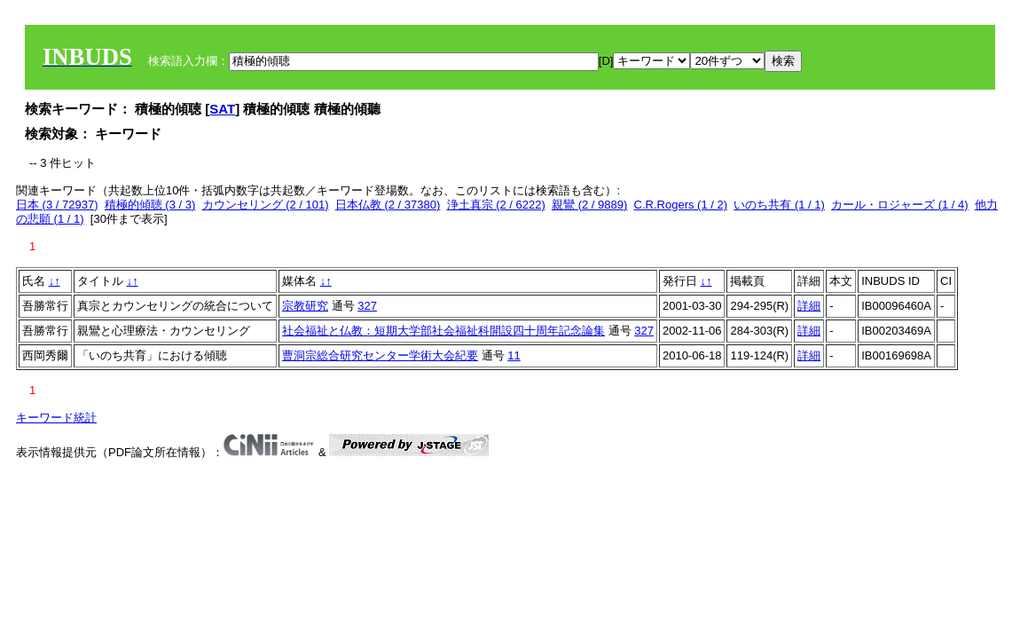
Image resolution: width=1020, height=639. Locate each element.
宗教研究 (305, 305)
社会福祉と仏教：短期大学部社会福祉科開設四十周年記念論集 (443, 330)
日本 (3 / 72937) (57, 204)
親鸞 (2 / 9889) (589, 204)
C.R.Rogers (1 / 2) (680, 204)
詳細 (808, 305)
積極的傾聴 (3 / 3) (150, 204)
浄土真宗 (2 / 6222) (496, 204)
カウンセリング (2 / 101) (265, 204)
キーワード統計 (56, 417)
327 (367, 305)
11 (513, 355)
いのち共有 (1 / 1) (779, 204)
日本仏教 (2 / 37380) (388, 204)
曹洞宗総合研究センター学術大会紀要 (380, 355)
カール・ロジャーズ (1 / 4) (900, 204)
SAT (222, 108)
